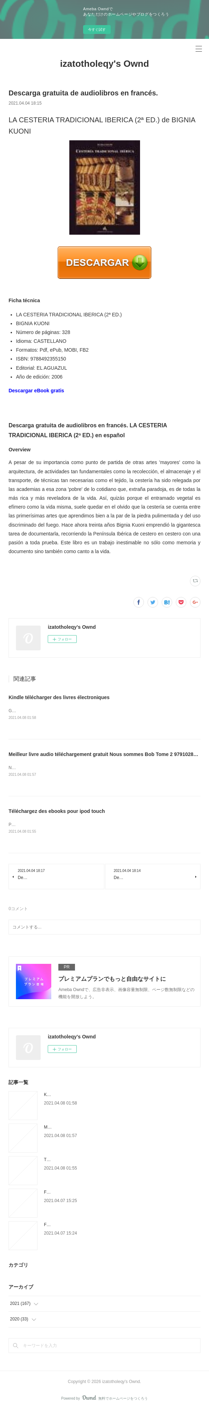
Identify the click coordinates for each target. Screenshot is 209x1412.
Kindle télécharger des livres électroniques (59, 697)
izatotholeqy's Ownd (104, 63)
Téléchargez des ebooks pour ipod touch (56, 812)
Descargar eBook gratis (36, 390)
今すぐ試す (97, 29)
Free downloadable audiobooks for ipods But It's (89, 1226)
